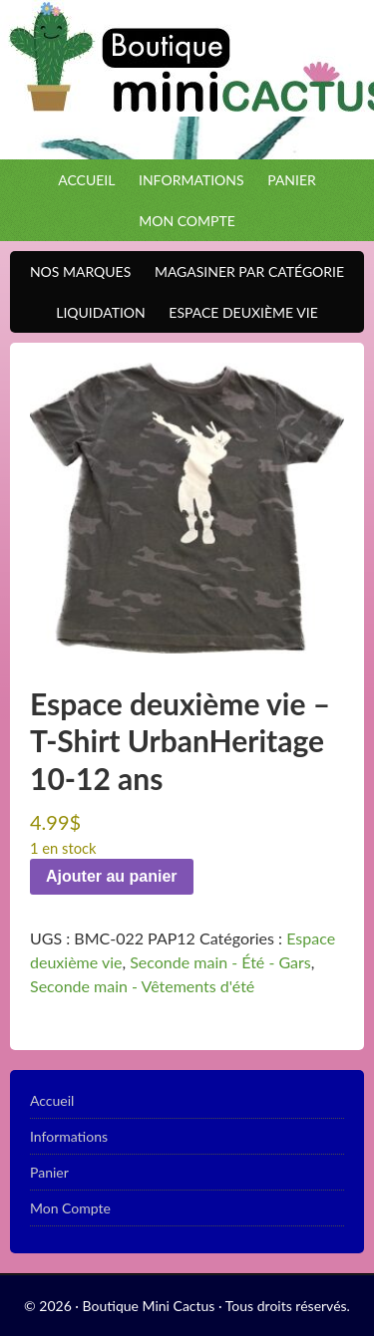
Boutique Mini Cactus (187, 79)
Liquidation (95, 312)
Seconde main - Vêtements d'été (142, 985)
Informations (191, 179)
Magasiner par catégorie (244, 271)
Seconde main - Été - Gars (220, 961)
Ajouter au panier (112, 876)
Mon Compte (187, 220)
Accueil (86, 179)
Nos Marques (75, 271)
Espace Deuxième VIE (238, 312)
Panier (291, 179)
